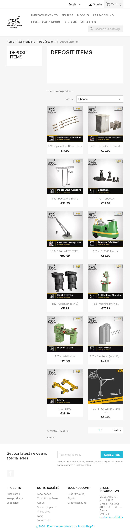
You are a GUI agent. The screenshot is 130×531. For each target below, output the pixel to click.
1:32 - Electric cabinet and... (106, 146)
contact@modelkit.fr (111, 517)
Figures (67, 15)
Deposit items (18, 55)
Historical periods (45, 22)
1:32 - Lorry (65, 408)
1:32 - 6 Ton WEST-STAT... (65, 251)
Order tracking (76, 493)
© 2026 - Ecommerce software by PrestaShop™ (65, 526)
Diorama (70, 22)
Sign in (71, 498)
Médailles (88, 22)
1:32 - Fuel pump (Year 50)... (105, 356)
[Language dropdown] (75, 5)
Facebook (10, 473)
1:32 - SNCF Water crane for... (106, 410)
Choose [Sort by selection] (100, 99)
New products (15, 498)
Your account (79, 488)
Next (117, 430)
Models (83, 15)
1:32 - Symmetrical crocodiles (65, 146)
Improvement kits (44, 15)
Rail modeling (103, 15)
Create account (77, 502)
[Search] (105, 28)
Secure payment (46, 507)
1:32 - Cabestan (106, 198)
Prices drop (13, 493)
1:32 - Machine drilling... (105, 303)
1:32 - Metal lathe (65, 356)
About (40, 502)
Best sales (13, 502)
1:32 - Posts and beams (65, 198)
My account (44, 520)
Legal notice (44, 493)
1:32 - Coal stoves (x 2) (65, 303)
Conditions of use (47, 498)
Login (40, 516)
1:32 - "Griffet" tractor (105, 251)
